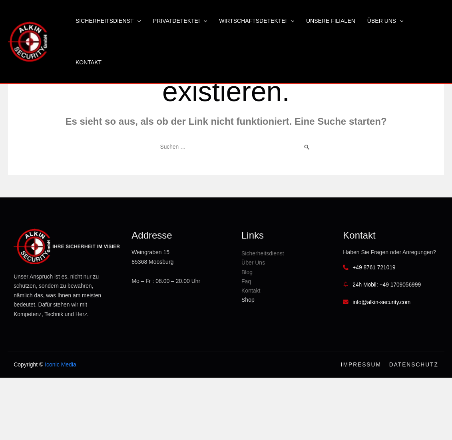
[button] (137, 21)
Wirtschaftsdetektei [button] (256, 21)
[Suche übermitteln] (307, 147)
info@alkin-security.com (390, 313)
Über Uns (269, 264)
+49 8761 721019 (382, 278)
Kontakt (89, 62)
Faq (262, 282)
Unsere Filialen (330, 21)
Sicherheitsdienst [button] (108, 21)
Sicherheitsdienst (279, 254)
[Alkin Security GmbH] (28, 41)
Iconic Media (58, 373)
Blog (263, 273)
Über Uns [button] (385, 21)
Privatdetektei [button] (180, 21)
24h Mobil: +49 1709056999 (395, 296)
